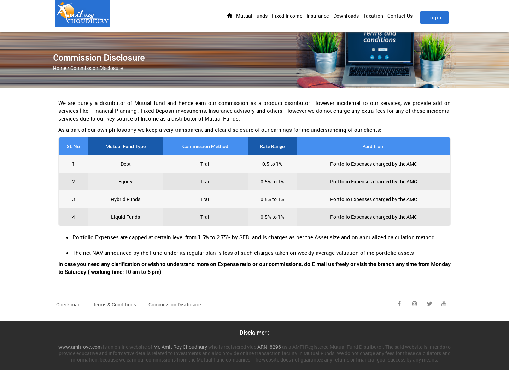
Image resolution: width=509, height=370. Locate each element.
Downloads (346, 15)
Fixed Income (287, 15)
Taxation (373, 15)
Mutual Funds (252, 15)
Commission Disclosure (174, 304)
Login (434, 17)
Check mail (68, 304)
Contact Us (400, 15)
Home (59, 68)
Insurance (317, 15)
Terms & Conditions (114, 304)
